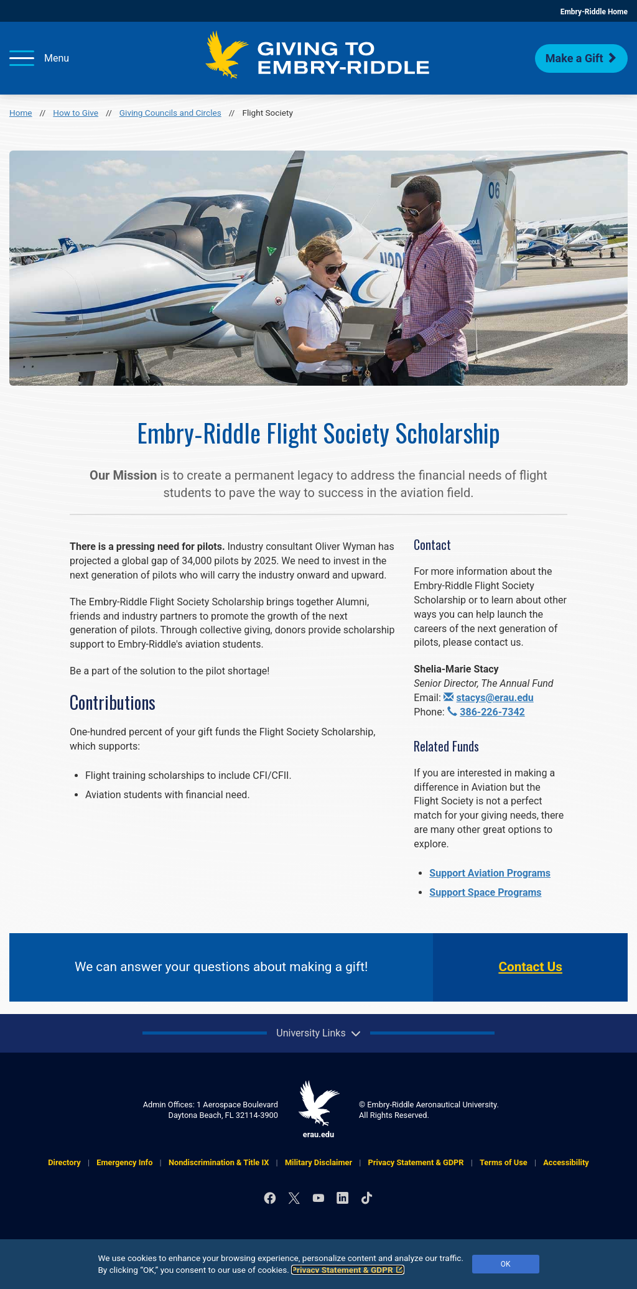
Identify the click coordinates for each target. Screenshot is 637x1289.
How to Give (75, 113)
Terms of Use (504, 1162)
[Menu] (39, 58)
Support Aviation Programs (490, 873)
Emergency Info (124, 1162)
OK (506, 1264)
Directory (64, 1162)
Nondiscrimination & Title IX (219, 1162)
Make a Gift (581, 58)
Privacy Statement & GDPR (347, 1270)
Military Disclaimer (318, 1162)
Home (20, 113)
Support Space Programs (485, 892)
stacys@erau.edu (489, 698)
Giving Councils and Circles (170, 113)
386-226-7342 (486, 712)
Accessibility (566, 1162)
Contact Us (530, 966)
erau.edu (318, 1109)
